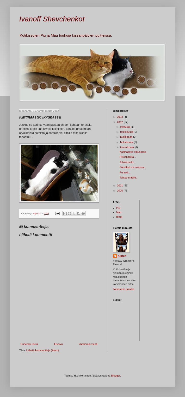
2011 (120, 185)
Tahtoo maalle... (128, 177)
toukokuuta (127, 131)
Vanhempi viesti (88, 344)
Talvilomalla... (127, 162)
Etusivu (58, 344)
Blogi (119, 216)
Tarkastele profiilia (123, 289)
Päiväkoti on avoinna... (132, 167)
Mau (118, 212)
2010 (120, 190)
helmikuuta (127, 142)
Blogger (115, 375)
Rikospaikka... (127, 156)
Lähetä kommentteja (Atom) (42, 350)
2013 (120, 116)
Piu (118, 207)
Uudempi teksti (29, 344)
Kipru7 (122, 255)
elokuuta (125, 126)
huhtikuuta (126, 136)
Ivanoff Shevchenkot (52, 19)
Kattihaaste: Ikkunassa (132, 151)
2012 (120, 122)
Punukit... (124, 172)
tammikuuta (127, 147)
